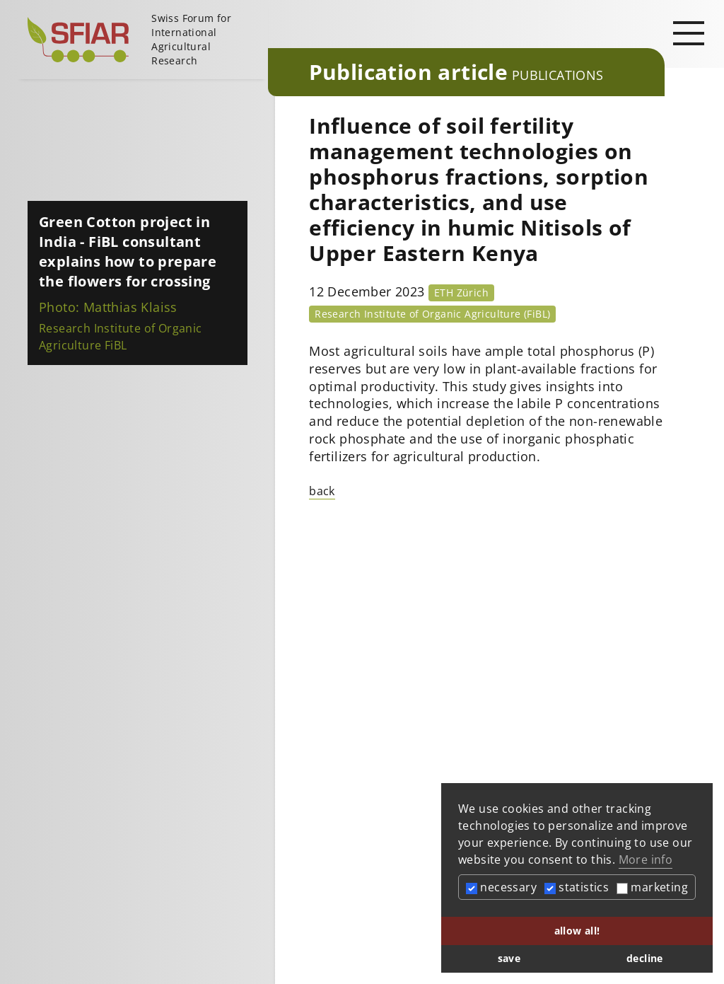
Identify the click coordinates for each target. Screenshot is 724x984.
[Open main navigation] (688, 32)
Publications (558, 74)
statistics (576, 887)
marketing (652, 887)
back (322, 491)
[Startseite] (142, 39)
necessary (501, 887)
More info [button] (646, 859)
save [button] (509, 958)
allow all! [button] (577, 930)
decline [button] (644, 958)
